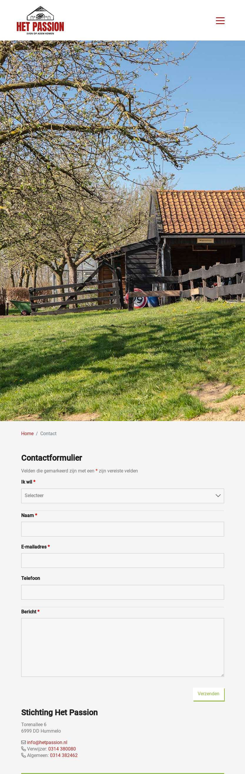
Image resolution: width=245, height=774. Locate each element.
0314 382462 (64, 755)
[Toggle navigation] (220, 20)
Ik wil (28, 482)
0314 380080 (62, 749)
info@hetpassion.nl (47, 742)
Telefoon (30, 578)
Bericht (30, 612)
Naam (29, 515)
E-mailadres (35, 547)
